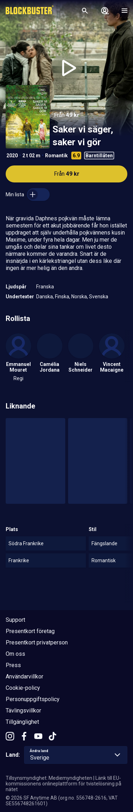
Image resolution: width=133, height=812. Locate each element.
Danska (44, 296)
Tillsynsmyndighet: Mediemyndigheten (49, 778)
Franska (45, 286)
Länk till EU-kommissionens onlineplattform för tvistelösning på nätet (63, 783)
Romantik (56, 155)
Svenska (98, 296)
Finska (62, 296)
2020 (12, 155)
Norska (79, 296)
